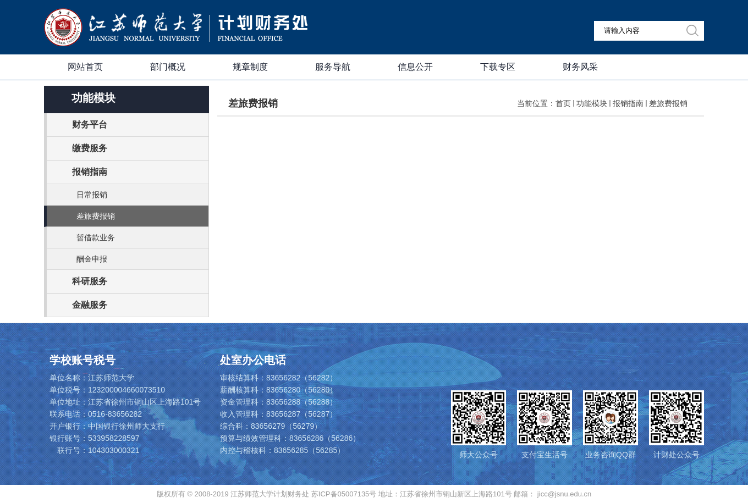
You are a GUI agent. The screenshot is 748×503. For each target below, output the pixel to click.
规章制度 (250, 66)
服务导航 (332, 66)
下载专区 (497, 66)
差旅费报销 (668, 103)
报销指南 (628, 103)
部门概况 (167, 66)
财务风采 (580, 66)
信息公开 (415, 66)
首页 (563, 103)
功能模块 (591, 103)
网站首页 (85, 66)
